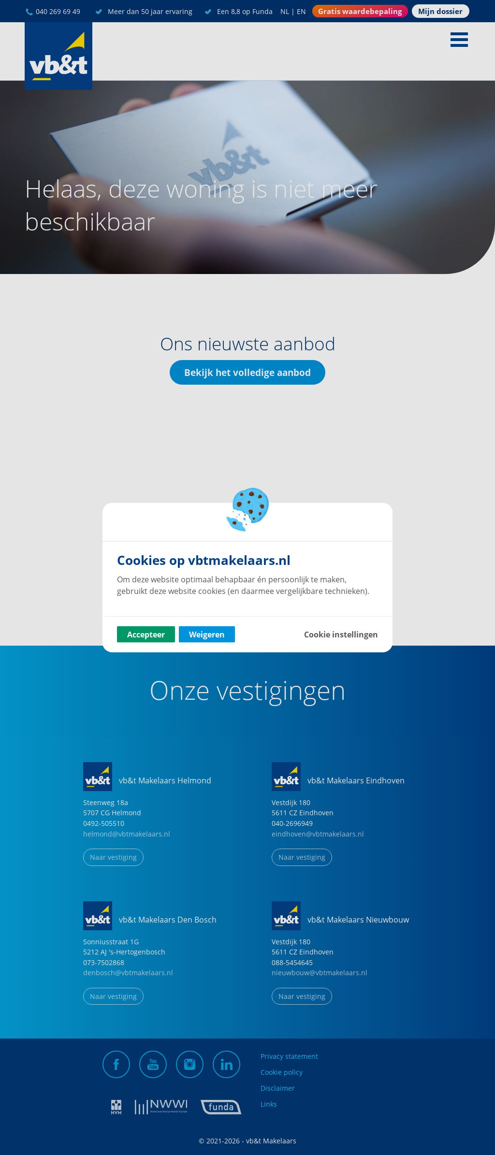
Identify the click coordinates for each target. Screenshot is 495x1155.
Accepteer (146, 634)
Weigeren (207, 634)
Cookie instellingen (341, 634)
